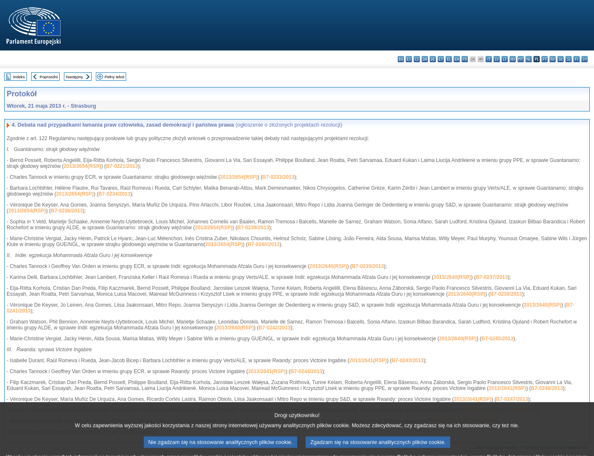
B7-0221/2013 (122, 166)
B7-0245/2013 (497, 339)
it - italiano (489, 59)
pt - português (544, 59)
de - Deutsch (433, 59)
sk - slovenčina (560, 59)
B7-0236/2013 (67, 211)
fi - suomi (576, 59)
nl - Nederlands (528, 59)
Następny (74, 76)
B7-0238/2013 (506, 294)
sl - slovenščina (568, 59)
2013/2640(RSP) (328, 266)
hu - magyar (513, 59)
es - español (409, 59)
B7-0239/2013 (253, 228)
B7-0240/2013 (264, 244)
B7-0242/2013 (274, 328)
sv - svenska (584, 59)
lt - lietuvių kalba (505, 59)
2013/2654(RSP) (82, 166)
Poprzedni (49, 76)
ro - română (552, 59)
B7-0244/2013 (306, 371)
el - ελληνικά (449, 59)
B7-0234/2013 (114, 194)
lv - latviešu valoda (497, 59)
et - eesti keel (441, 59)
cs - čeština (417, 59)
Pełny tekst (114, 76)
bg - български (401, 59)
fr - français (465, 59)
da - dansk (425, 59)
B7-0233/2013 (278, 177)
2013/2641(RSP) (368, 360)
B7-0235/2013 (368, 266)
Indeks (19, 76)
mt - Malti (520, 59)
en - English (457, 59)
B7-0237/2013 (492, 277)
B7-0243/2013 (408, 360)
